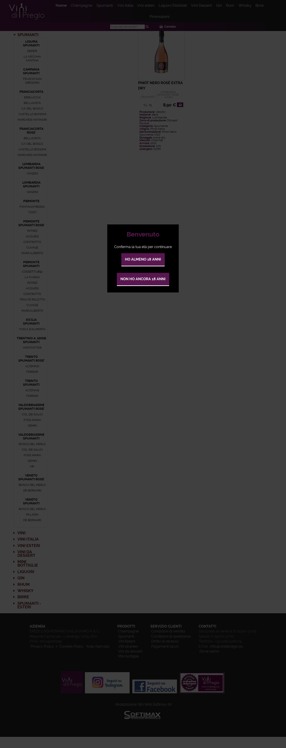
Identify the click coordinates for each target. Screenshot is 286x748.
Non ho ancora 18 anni (143, 279)
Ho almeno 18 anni (143, 259)
